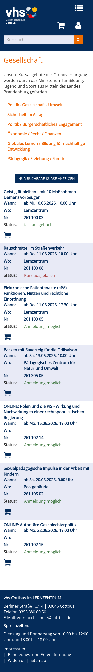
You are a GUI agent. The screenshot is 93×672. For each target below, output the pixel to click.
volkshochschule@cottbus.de (44, 617)
